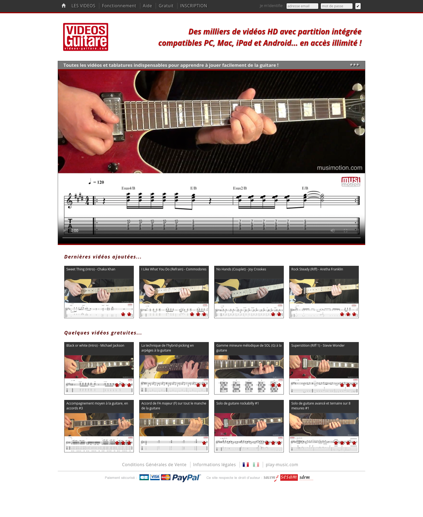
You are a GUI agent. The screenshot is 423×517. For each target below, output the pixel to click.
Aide (147, 6)
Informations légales (214, 465)
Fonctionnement (119, 6)
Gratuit (166, 6)
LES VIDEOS (83, 6)
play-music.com (282, 465)
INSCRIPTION (193, 6)
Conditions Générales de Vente (154, 465)
